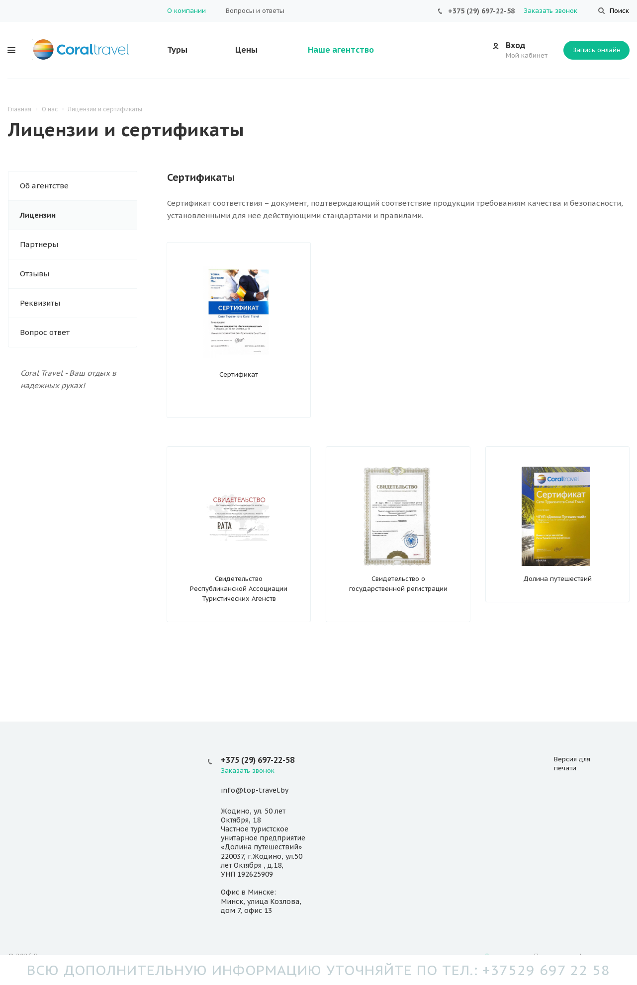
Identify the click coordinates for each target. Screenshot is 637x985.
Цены (246, 50)
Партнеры (39, 244)
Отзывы (34, 273)
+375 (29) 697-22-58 (481, 10)
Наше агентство (341, 50)
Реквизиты (40, 303)
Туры (177, 50)
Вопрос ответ (45, 332)
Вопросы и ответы (255, 10)
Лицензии (38, 215)
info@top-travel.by (254, 790)
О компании (186, 10)
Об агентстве (44, 185)
